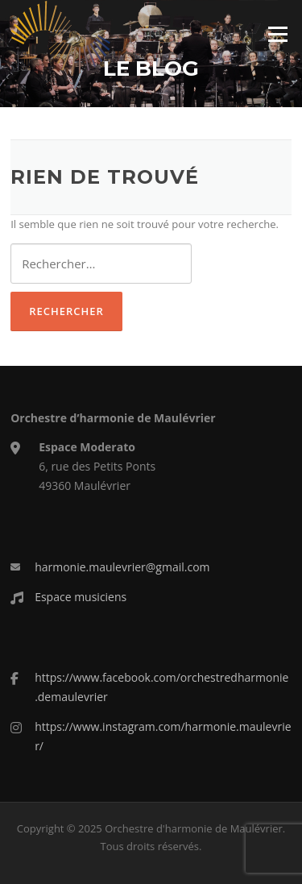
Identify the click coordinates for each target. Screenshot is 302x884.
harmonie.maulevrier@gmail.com (122, 567)
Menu (277, 34)
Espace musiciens (80, 596)
